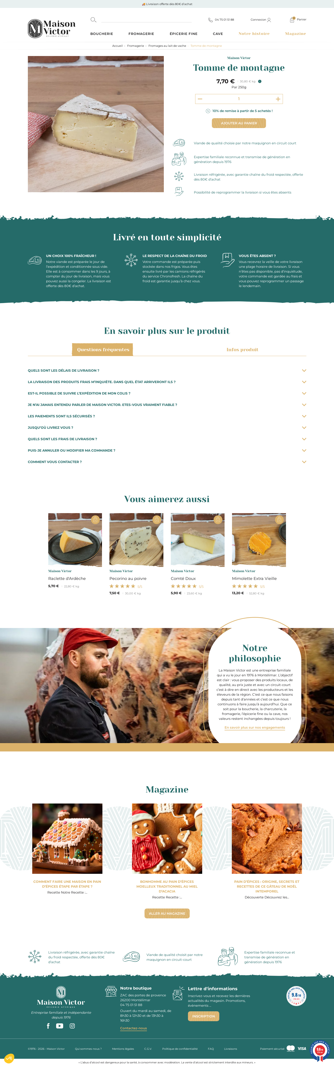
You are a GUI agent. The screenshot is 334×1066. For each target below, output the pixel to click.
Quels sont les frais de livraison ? (167, 439)
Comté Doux (183, 578)
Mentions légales (123, 1048)
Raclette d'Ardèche (67, 578)
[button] (9, 1058)
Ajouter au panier (239, 123)
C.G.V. (148, 1048)
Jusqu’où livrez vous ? (167, 427)
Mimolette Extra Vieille (254, 578)
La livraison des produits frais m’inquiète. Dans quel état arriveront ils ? (167, 382)
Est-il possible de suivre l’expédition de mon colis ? (167, 393)
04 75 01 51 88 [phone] (131, 1005)
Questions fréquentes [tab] (102, 349)
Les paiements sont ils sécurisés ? (167, 416)
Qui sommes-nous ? (88, 1048)
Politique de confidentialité (180, 1048)
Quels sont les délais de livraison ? (167, 370)
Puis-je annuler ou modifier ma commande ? (167, 450)
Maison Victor (239, 58)
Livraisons (230, 1048)
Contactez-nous (133, 1028)
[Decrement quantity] (200, 99)
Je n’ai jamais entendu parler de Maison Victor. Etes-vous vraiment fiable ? (167, 405)
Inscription (203, 1016)
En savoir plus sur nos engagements (255, 727)
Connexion (261, 19)
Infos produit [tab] (242, 349)
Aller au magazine (167, 913)
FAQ (211, 1048)
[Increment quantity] (278, 99)
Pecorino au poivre (127, 578)
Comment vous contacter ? (167, 462)
